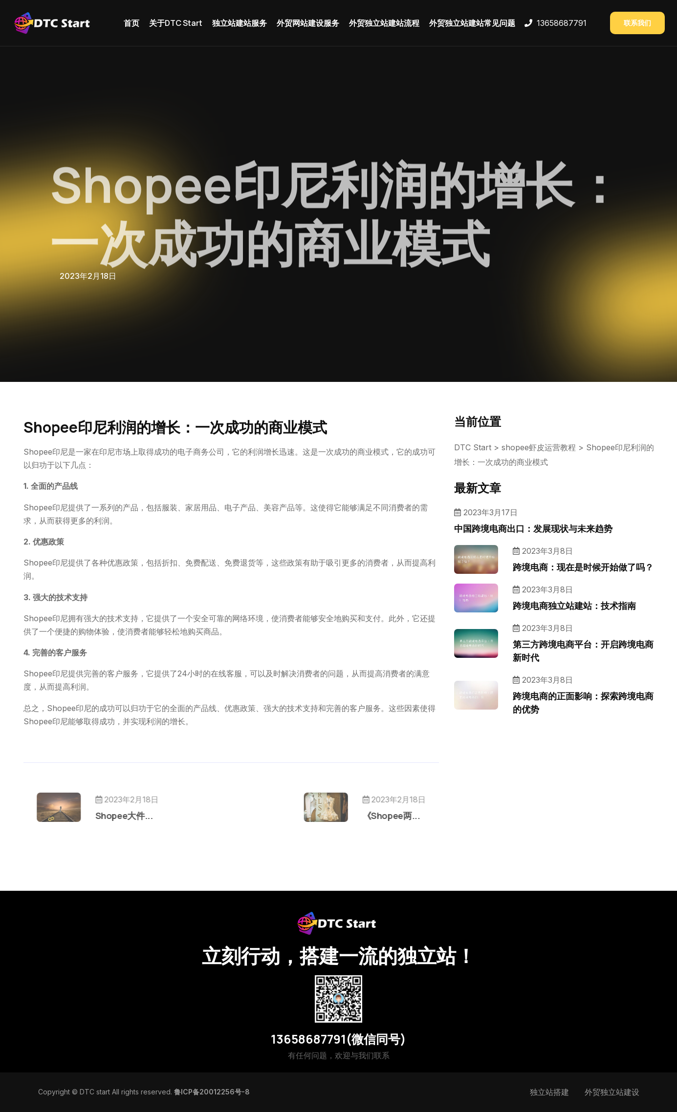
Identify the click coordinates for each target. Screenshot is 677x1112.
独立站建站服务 (239, 23)
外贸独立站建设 (612, 1092)
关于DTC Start (175, 23)
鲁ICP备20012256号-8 (212, 1092)
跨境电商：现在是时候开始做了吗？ (583, 567)
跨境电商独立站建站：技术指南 (574, 605)
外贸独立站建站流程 (384, 23)
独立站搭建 (549, 1092)
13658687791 (562, 23)
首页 (131, 23)
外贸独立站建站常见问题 (472, 23)
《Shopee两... (363, 815)
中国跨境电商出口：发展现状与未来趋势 (533, 528)
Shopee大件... (152, 815)
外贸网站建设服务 (308, 23)
